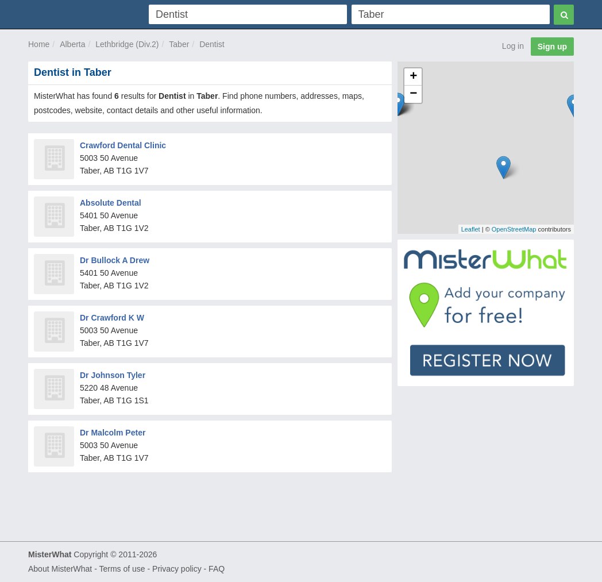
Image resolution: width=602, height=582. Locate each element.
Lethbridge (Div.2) (127, 44)
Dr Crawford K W (112, 317)
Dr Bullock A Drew (114, 260)
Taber (179, 44)
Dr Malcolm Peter (112, 432)
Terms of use (122, 568)
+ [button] (413, 77)
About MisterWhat (60, 568)
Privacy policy (177, 568)
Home (38, 44)
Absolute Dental (110, 202)
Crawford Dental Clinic (123, 145)
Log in (513, 46)
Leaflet (470, 229)
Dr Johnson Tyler (112, 375)
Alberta (72, 44)
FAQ (217, 568)
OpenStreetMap (514, 229)
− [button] (413, 94)
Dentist (212, 44)
